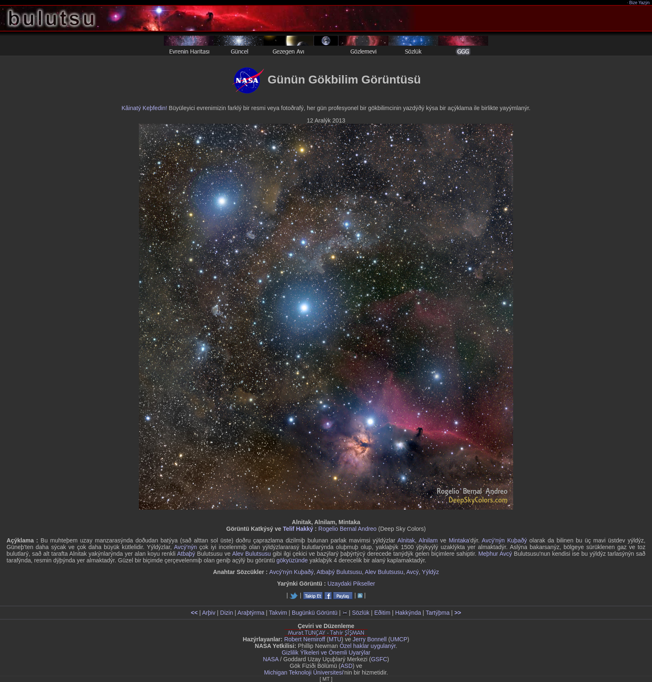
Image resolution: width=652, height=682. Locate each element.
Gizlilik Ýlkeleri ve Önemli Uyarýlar (326, 652)
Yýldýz (430, 572)
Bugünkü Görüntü (315, 612)
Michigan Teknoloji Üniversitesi (303, 672)
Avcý (412, 572)
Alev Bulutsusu (251, 553)
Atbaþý (186, 553)
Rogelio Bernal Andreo (348, 528)
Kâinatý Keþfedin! (144, 108)
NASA (270, 659)
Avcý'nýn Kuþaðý (504, 540)
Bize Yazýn (639, 2)
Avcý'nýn (185, 547)
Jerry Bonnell (370, 639)
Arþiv (208, 612)
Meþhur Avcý (495, 553)
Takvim (278, 612)
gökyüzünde (292, 560)
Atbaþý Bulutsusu (339, 572)
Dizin (226, 612)
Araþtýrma (250, 612)
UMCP (398, 639)
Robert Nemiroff (304, 639)
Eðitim (382, 612)
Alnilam (428, 540)
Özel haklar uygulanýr (368, 646)
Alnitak (406, 540)
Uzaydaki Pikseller (351, 583)
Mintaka (459, 540)
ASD (347, 665)
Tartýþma (438, 612)
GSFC (379, 659)
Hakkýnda (408, 612)
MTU (335, 639)
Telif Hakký (298, 528)
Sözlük (360, 612)
